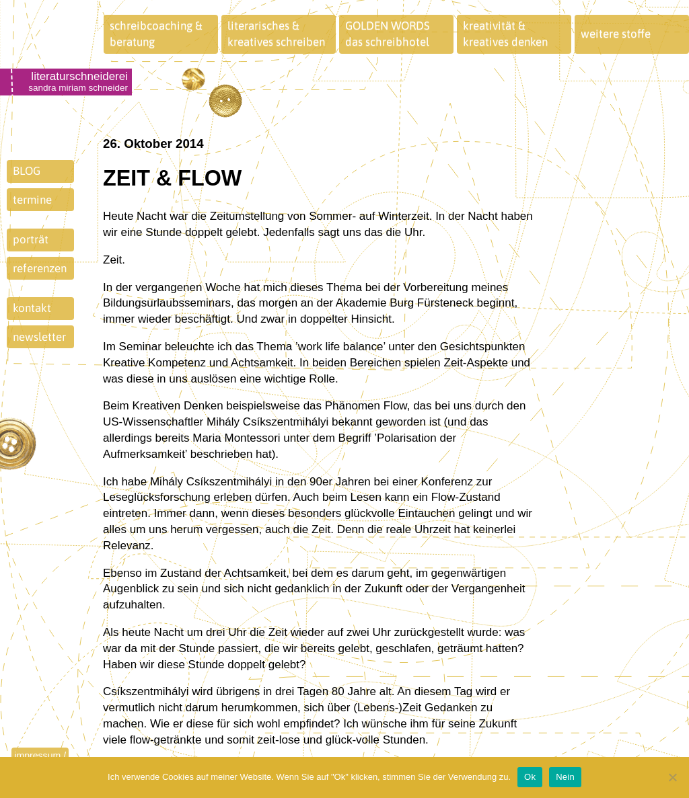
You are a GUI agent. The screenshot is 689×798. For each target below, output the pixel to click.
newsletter (39, 337)
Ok (530, 777)
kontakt (32, 308)
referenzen (40, 268)
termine (32, 199)
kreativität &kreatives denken (505, 33)
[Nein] (672, 777)
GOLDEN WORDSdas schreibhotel (387, 33)
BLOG (26, 170)
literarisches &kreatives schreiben (276, 33)
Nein (565, 777)
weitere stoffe (616, 33)
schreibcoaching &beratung (156, 33)
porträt (30, 239)
